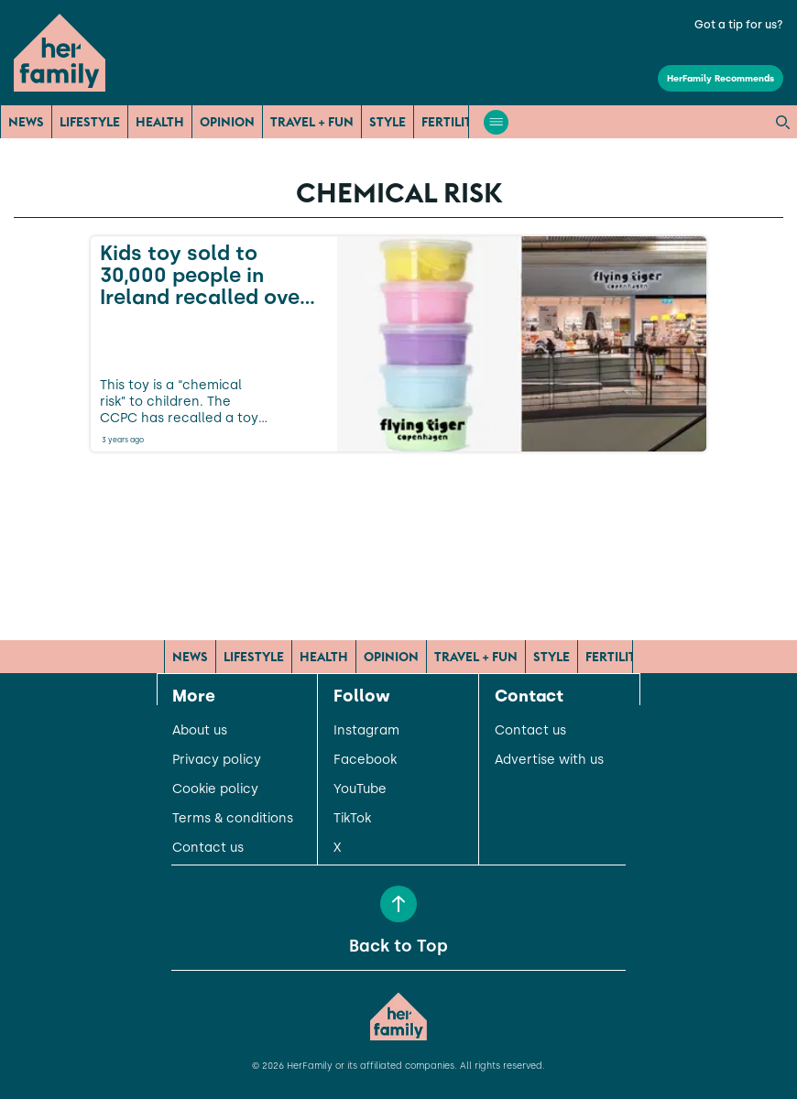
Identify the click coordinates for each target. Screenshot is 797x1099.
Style (387, 122)
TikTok (352, 818)
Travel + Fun (312, 122)
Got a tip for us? (738, 24)
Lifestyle (90, 122)
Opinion (227, 122)
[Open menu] (496, 122)
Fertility (450, 122)
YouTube (360, 789)
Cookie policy (215, 789)
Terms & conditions (232, 818)
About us (199, 731)
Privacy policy (216, 760)
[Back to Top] (398, 904)
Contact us (208, 848)
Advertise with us (549, 760)
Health (160, 122)
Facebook (365, 760)
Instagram (366, 731)
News (26, 122)
